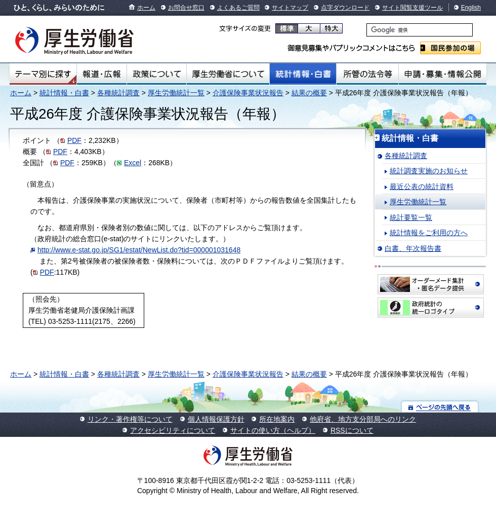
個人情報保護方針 (216, 419)
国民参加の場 (450, 48)
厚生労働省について (228, 74)
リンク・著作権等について (130, 419)
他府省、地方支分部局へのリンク (363, 419)
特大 (331, 28)
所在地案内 (277, 419)
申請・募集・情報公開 (442, 74)
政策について (156, 74)
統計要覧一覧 (411, 217)
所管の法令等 (367, 74)
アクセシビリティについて (172, 430)
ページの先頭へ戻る (440, 407)
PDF (74, 140)
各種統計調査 (118, 93)
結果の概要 (309, 93)
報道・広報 (102, 74)
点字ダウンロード (345, 7)
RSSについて (352, 430)
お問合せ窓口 (186, 7)
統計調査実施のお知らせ (429, 171)
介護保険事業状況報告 (248, 93)
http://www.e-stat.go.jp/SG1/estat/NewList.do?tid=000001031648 (138, 250)
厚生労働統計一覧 (176, 93)
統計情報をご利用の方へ (429, 233)
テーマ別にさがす (43, 74)
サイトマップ (290, 7)
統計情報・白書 (303, 74)
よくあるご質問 (238, 7)
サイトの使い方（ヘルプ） (272, 430)
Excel (132, 163)
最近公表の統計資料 (421, 186)
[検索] (419, 30)
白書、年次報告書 (413, 248)
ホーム (146, 7)
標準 (287, 28)
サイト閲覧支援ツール (412, 7)
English (471, 7)
